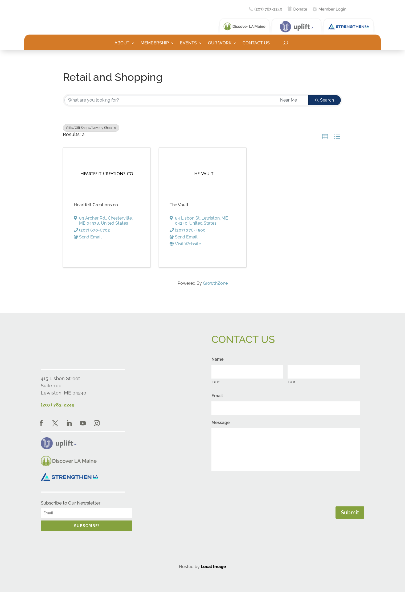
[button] (325, 137)
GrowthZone (215, 283)
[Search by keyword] (170, 100)
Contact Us (256, 43)
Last (292, 382)
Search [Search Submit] (324, 100)
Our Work (219, 43)
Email (217, 395)
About (121, 43)
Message (220, 422)
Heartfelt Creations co (96, 204)
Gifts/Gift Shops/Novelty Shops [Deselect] (91, 128)
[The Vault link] (202, 174)
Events (188, 43)
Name (217, 359)
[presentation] (251, 487)
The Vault (179, 204)
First (216, 382)
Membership (155, 43)
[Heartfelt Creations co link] (106, 174)
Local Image (213, 566)
